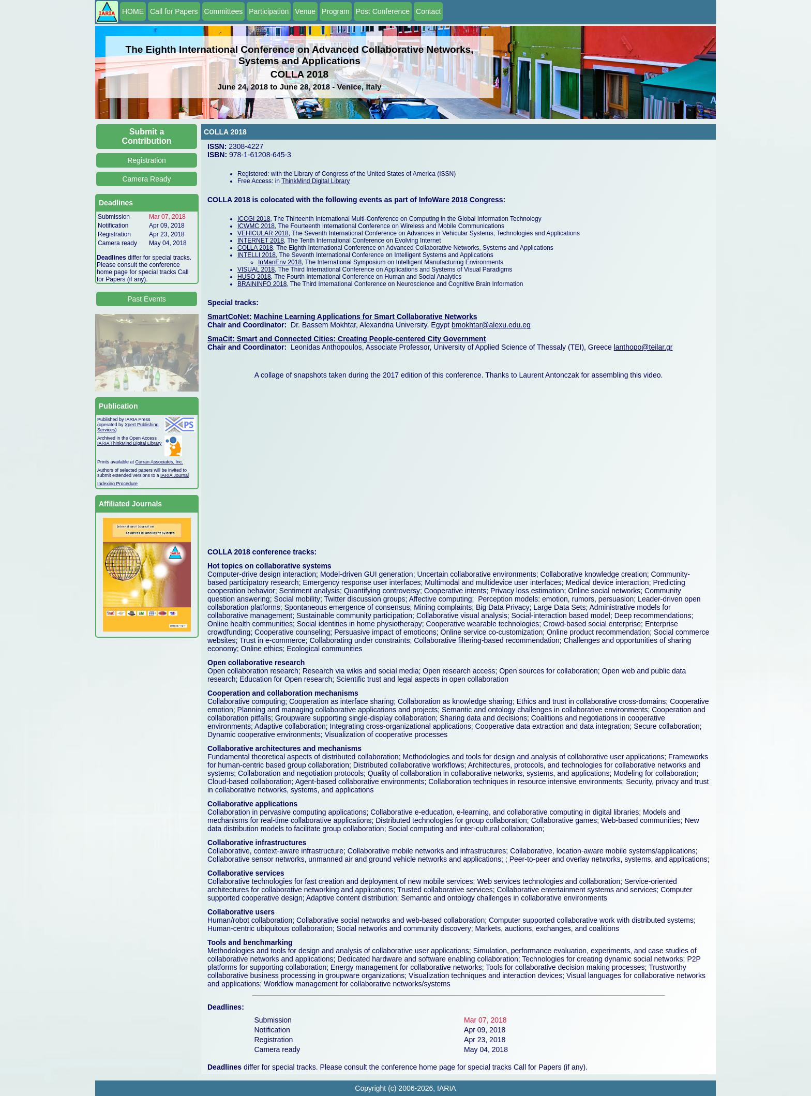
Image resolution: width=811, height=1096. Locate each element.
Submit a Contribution (147, 136)
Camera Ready (146, 179)
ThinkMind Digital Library (315, 181)
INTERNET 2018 (260, 240)
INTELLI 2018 (256, 255)
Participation (269, 11)
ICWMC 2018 (256, 226)
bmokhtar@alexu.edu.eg (491, 325)
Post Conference (383, 11)
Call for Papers (174, 11)
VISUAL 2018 (256, 269)
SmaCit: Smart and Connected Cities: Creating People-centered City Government (346, 339)
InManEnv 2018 (280, 262)
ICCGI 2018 (253, 218)
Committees (223, 11)
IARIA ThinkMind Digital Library (129, 443)
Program (336, 11)
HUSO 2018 (254, 276)
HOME (133, 11)
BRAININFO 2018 (262, 284)
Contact (428, 11)
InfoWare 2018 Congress (461, 200)
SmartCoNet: (229, 316)
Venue (305, 11)
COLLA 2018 (255, 247)
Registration (146, 160)
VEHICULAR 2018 (263, 233)
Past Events (146, 299)
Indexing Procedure (117, 483)
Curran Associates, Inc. (160, 461)
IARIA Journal (174, 475)
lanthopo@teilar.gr (643, 347)
